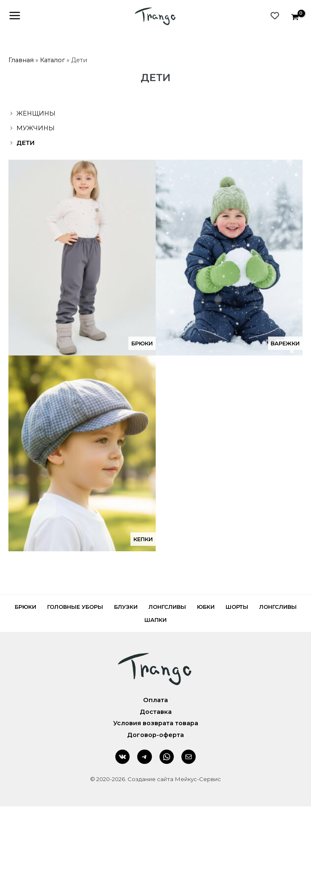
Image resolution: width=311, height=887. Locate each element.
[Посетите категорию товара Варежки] (229, 257)
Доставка (156, 712)
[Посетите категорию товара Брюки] (82, 257)
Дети (25, 143)
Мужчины (35, 128)
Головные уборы (75, 606)
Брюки (25, 606)
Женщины (36, 113)
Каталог (52, 60)
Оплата (155, 700)
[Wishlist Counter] (275, 16)
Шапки (155, 619)
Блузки (126, 606)
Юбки (206, 606)
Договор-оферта (155, 735)
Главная (21, 60)
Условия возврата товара (155, 723)
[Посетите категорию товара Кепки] (82, 453)
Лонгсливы (167, 606)
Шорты (237, 606)
